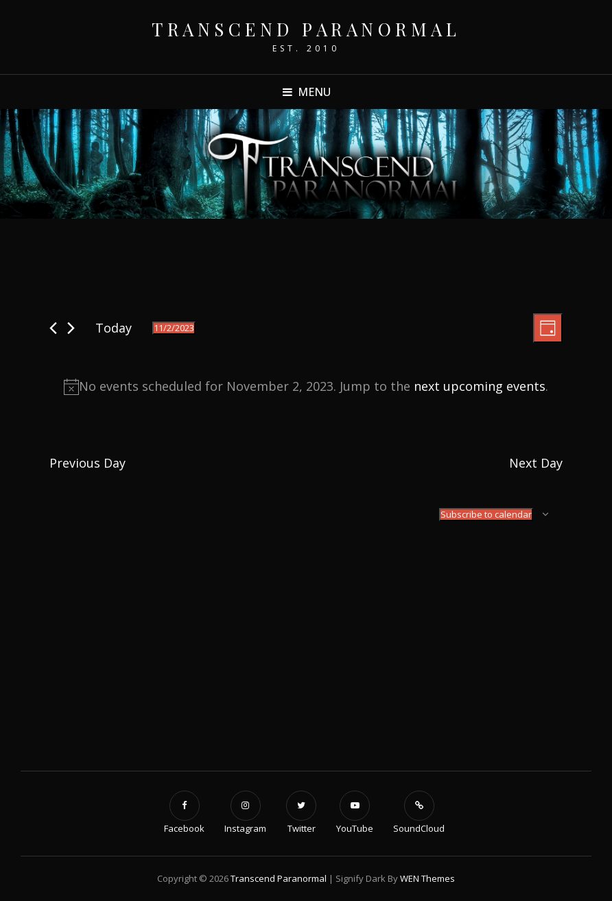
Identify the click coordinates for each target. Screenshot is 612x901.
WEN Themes (427, 878)
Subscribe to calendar (486, 514)
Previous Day (87, 463)
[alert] (306, 387)
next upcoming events (479, 386)
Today (113, 328)
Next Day (536, 463)
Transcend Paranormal (306, 29)
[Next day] (71, 328)
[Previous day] (53, 328)
